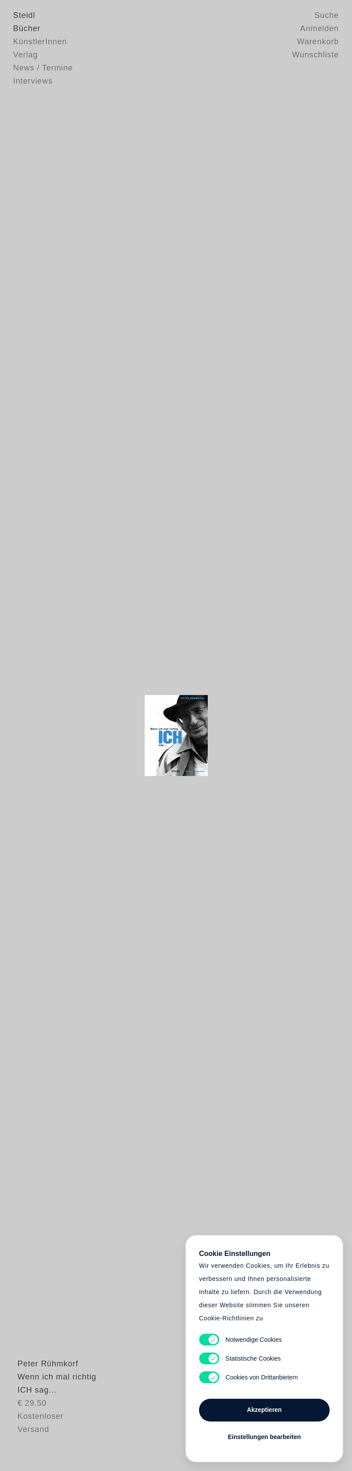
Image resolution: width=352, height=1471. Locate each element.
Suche (326, 15)
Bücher (26, 28)
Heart (116, 735)
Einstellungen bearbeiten (264, 1436)
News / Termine (43, 67)
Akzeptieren (264, 1409)
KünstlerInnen (40, 41)
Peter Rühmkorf (43, 1398)
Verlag (25, 54)
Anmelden (319, 28)
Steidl (24, 15)
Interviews (33, 81)
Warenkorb (318, 41)
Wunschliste (315, 54)
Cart (176, 735)
